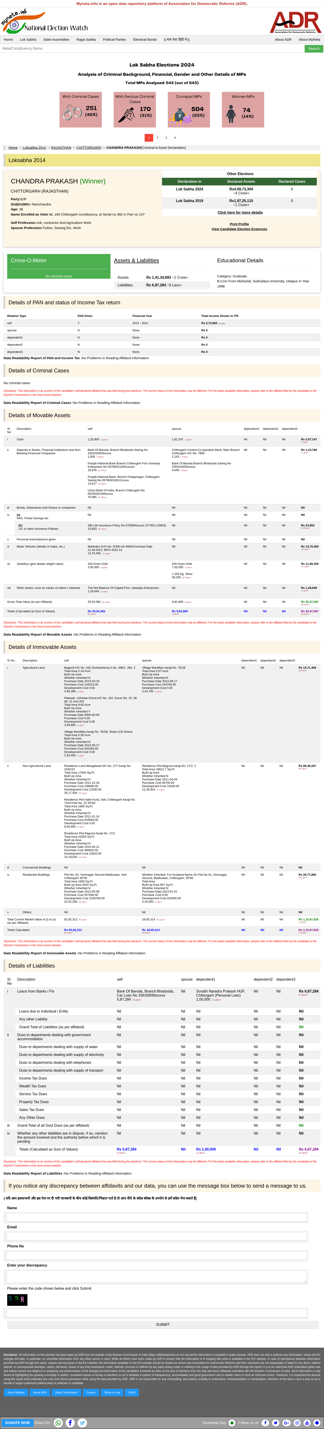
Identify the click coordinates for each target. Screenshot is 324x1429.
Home (8, 39)
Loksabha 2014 (34, 147)
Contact (90, 1392)
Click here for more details (240, 212)
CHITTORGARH (88, 147)
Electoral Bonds (145, 39)
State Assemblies (56, 39)
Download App (214, 1423)
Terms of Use (112, 1392)
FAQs (131, 1392)
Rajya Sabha (86, 39)
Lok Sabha (28, 39)
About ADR (283, 39)
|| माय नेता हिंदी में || (176, 39)
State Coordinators (66, 1392)
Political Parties (114, 39)
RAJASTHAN (61, 147)
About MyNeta (309, 39)
